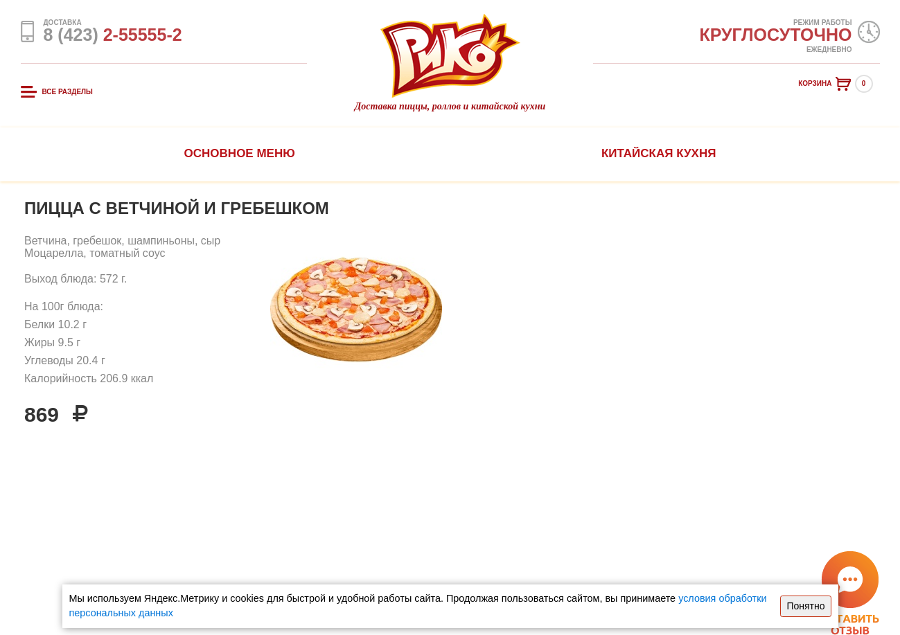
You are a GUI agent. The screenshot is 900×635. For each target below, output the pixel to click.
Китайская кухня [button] (658, 153)
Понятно (805, 605)
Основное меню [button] (239, 153)
